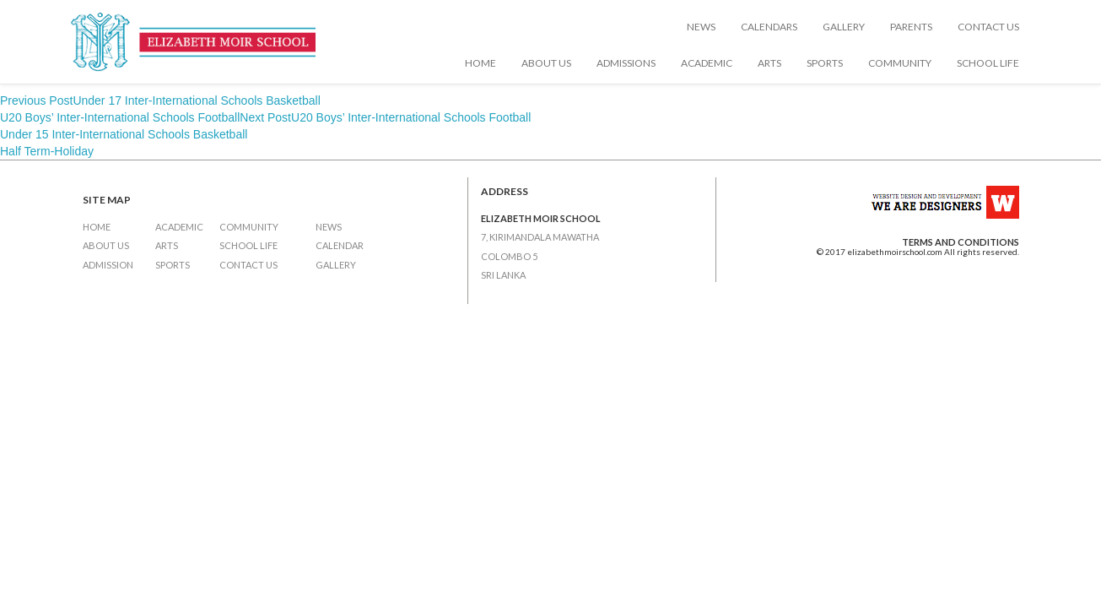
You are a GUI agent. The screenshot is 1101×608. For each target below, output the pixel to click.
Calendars (769, 26)
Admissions (626, 63)
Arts (769, 63)
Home (480, 63)
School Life (988, 63)
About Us (546, 63)
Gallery (844, 26)
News (701, 26)
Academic (706, 63)
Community (899, 63)
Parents (911, 26)
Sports (825, 63)
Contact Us (988, 26)
